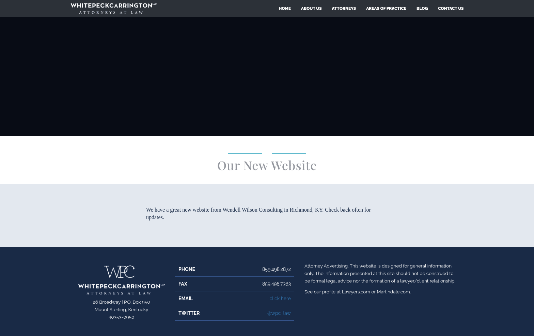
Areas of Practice (386, 8)
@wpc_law (279, 313)
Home (285, 8)
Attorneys (344, 8)
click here (280, 298)
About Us (311, 8)
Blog (422, 8)
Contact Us (451, 8)
